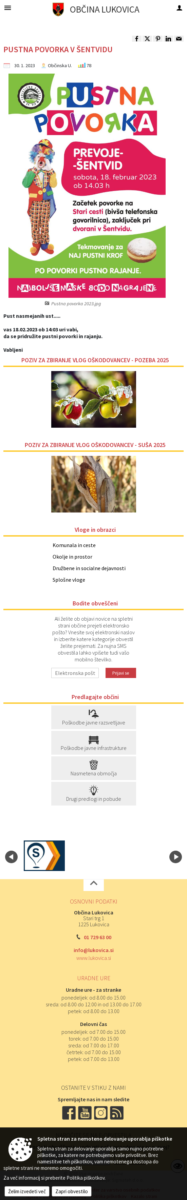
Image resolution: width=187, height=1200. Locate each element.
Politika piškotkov (86, 1178)
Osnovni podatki (93, 901)
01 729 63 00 (97, 937)
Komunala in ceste (74, 545)
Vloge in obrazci (95, 530)
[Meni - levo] (8, 8)
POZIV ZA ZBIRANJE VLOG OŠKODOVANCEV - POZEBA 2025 (95, 360)
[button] (11, 857)
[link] (137, 39)
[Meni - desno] (179, 8)
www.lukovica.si (93, 957)
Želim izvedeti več (27, 1191)
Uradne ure (93, 978)
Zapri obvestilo (71, 1191)
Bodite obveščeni (95, 603)
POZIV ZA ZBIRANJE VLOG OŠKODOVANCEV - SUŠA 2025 (95, 445)
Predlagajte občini (95, 697)
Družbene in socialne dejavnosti (89, 568)
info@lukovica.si (94, 950)
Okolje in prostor (72, 556)
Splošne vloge (69, 579)
